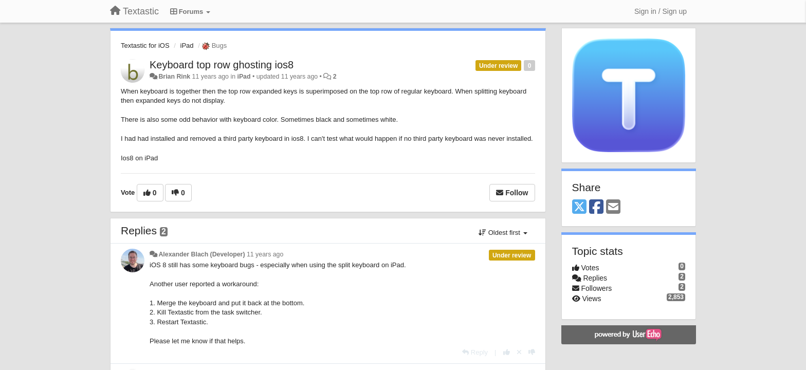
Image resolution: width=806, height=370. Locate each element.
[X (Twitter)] (579, 207)
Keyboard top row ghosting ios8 (222, 64)
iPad (187, 45)
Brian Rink (174, 76)
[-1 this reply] (531, 352)
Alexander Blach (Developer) (201, 254)
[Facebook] (596, 207)
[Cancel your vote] (519, 352)
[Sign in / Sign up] (660, 11)
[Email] (613, 207)
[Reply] (475, 352)
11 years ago (265, 254)
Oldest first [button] (503, 232)
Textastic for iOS (145, 45)
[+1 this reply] (506, 352)
